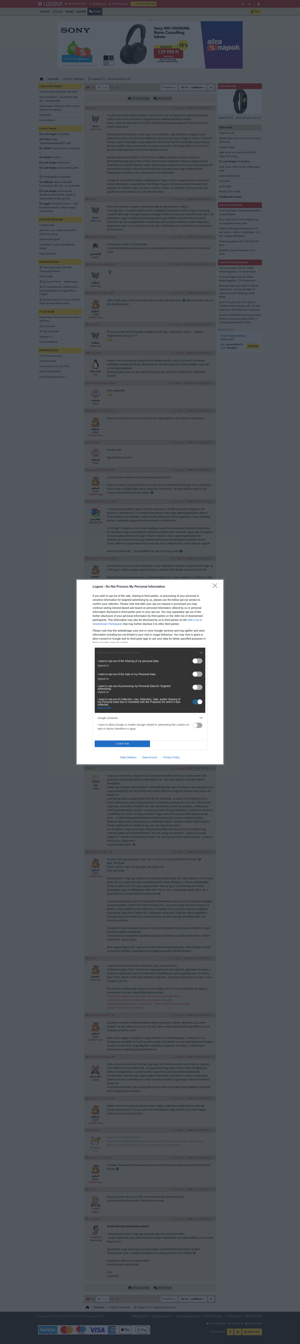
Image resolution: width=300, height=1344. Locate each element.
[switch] (197, 660)
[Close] (216, 586)
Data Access (149, 757)
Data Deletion (128, 757)
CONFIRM (122, 743)
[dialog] (150, 672)
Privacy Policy (171, 757)
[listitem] (150, 652)
